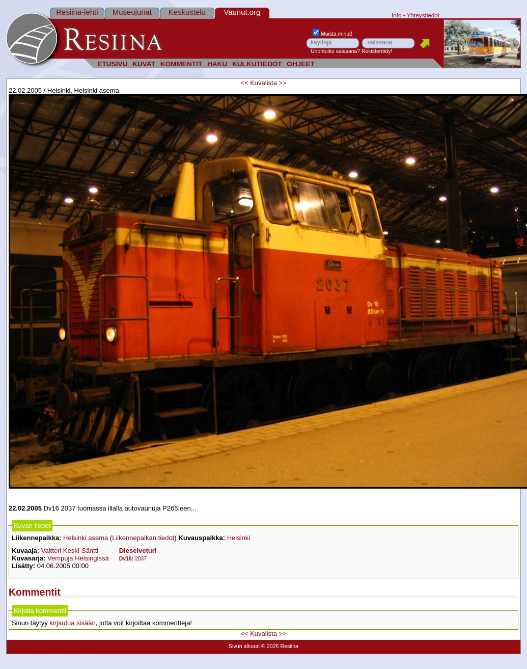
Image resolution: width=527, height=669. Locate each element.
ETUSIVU (112, 64)
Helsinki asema (85, 538)
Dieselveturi (138, 550)
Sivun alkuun (244, 646)
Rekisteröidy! (377, 51)
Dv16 (125, 558)
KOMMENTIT (181, 64)
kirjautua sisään (72, 623)
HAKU (217, 64)
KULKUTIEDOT (257, 64)
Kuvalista (263, 83)
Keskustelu (187, 12)
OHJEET (301, 64)
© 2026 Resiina (279, 646)
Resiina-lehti (77, 12)
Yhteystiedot (423, 15)
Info (397, 15)
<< (244, 83)
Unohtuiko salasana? (335, 51)
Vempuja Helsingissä (78, 558)
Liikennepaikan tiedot (143, 538)
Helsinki (239, 538)
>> (283, 83)
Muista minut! (332, 34)
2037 (141, 558)
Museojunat (132, 12)
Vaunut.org (242, 12)
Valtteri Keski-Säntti (69, 550)
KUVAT (143, 64)
